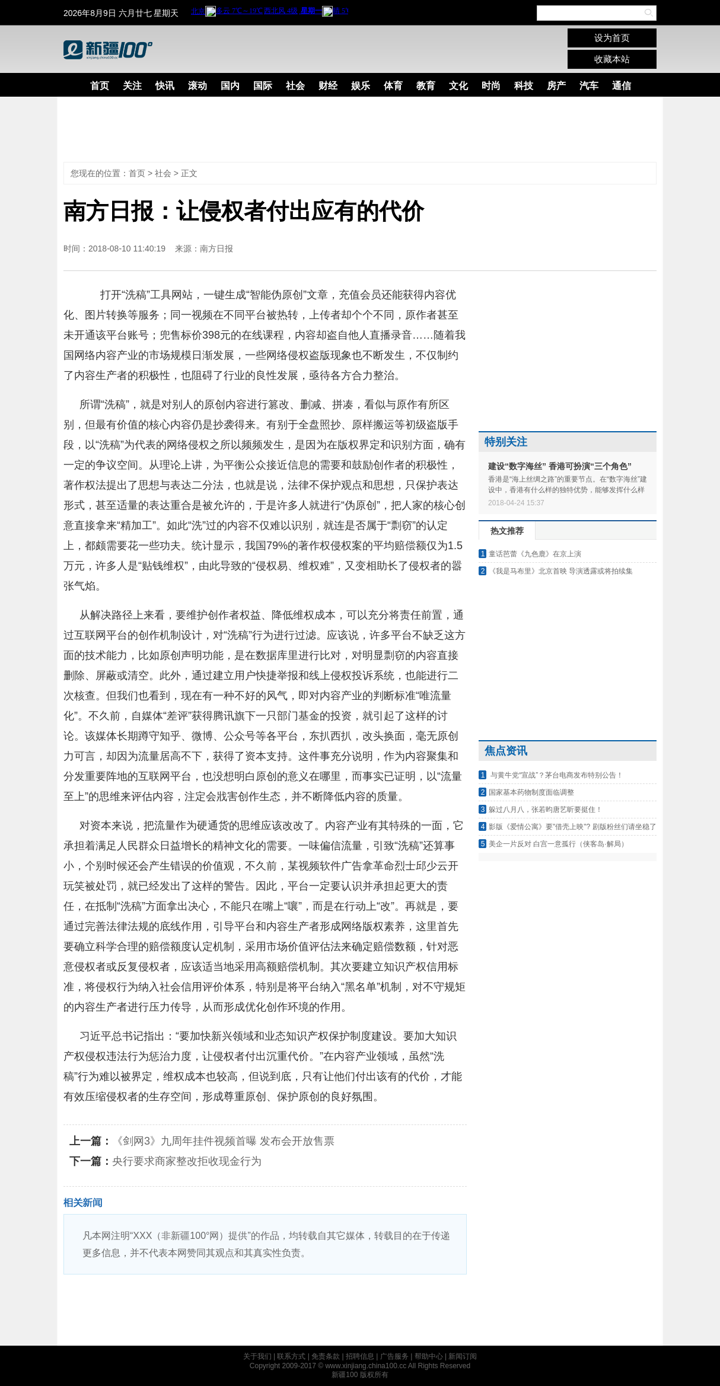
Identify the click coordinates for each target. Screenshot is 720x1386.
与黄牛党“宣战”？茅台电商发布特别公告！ (556, 775)
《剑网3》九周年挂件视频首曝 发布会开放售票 (223, 1141)
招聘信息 (360, 1356)
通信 (621, 86)
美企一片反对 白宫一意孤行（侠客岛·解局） (558, 844)
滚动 (197, 86)
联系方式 (291, 1356)
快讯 (164, 86)
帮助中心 (429, 1356)
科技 (523, 86)
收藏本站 (612, 59)
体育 (393, 86)
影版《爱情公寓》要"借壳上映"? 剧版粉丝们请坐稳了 (573, 827)
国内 (230, 86)
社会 (295, 86)
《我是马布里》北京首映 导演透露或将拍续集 (561, 571)
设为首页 (612, 38)
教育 (425, 86)
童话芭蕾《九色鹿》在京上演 (535, 554)
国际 (262, 86)
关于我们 (257, 1356)
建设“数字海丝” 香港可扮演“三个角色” (560, 466)
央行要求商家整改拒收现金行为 (187, 1161)
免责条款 (325, 1356)
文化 (458, 86)
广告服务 (394, 1356)
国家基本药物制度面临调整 (531, 792)
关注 (132, 86)
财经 (327, 86)
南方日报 (216, 248)
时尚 (491, 86)
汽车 (588, 86)
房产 (556, 86)
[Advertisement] (351, 129)
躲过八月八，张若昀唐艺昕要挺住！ (546, 809)
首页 (99, 86)
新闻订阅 (462, 1356)
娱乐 (360, 86)
